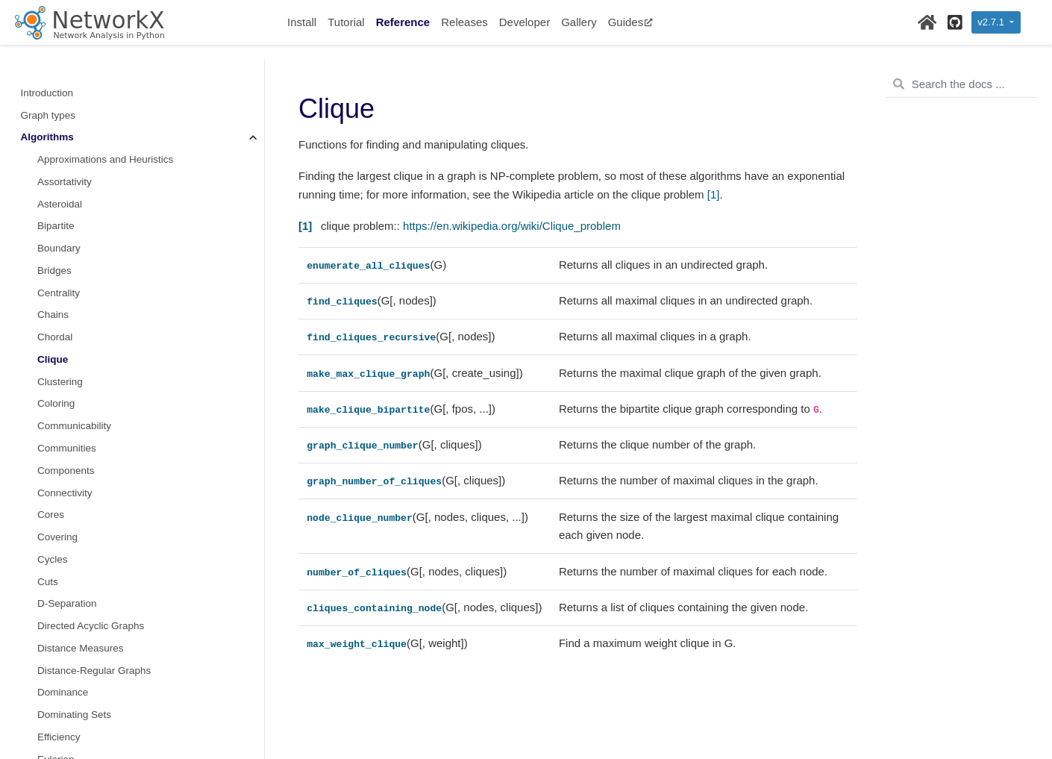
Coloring (56, 234)
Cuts (47, 412)
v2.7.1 (991, 22)
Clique (52, 190)
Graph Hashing (71, 634)
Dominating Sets (74, 545)
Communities (66, 278)
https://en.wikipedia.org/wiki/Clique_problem (512, 225)
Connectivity (65, 323)
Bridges (54, 101)
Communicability (74, 256)
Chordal (54, 167)
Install (301, 22)
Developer (524, 22)
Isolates (54, 722)
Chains (53, 145)
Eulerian (56, 590)
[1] (713, 194)
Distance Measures (80, 478)
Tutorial (346, 22)
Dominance (62, 522)
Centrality (58, 123)
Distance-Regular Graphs (94, 501)
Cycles (52, 390)
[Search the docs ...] (961, 84)
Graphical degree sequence (99, 656)
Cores (50, 345)
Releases (464, 22)
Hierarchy (59, 678)
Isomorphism (66, 745)
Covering (57, 367)
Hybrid (51, 701)
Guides (631, 22)
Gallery (579, 22)
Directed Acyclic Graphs (90, 456)
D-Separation (67, 434)
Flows (50, 611)
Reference (403, 22)
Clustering (60, 212)
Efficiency (59, 567)
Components (66, 301)
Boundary (59, 78)
